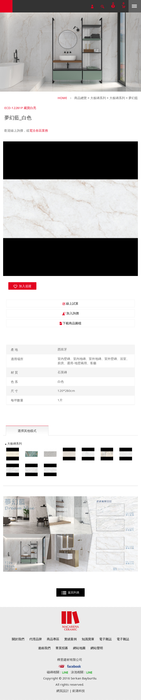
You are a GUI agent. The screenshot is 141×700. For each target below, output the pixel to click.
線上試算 (70, 303)
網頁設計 (62, 691)
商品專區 (53, 639)
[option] (70, 208)
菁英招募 (62, 648)
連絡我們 (44, 648)
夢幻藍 (133, 98)
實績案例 (70, 639)
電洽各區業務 (38, 130)
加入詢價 (70, 313)
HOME (62, 98)
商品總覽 (80, 98)
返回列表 (71, 592)
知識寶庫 (88, 639)
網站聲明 (96, 648)
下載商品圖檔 (70, 323)
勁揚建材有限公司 (6, 6)
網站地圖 (79, 648)
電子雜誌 (105, 639)
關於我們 (18, 639)
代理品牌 (35, 639)
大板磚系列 (98, 98)
